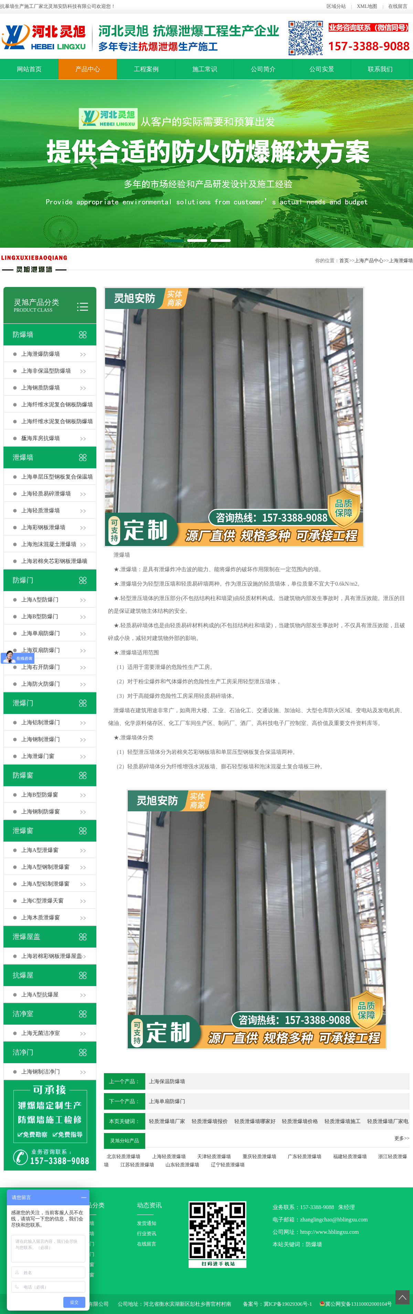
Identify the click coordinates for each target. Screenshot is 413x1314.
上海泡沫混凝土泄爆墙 (48, 544)
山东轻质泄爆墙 (182, 1164)
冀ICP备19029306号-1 (288, 1304)
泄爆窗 (23, 830)
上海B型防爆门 (39, 616)
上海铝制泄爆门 (40, 722)
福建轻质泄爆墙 (350, 1156)
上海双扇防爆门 (40, 650)
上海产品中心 (368, 260)
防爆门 (23, 580)
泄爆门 (23, 703)
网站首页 (29, 69)
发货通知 (146, 1223)
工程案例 (146, 69)
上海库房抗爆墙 (40, 438)
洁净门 (23, 1052)
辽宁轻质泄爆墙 (228, 1164)
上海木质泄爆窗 (40, 917)
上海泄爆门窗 (37, 756)
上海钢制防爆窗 (40, 811)
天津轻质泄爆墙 (214, 1156)
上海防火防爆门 (40, 684)
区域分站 (336, 6)
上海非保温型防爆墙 (46, 371)
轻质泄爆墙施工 (343, 1121)
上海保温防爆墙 (167, 1081)
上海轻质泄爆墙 (40, 510)
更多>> (402, 1138)
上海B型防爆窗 (39, 795)
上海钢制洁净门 (40, 1072)
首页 (344, 260)
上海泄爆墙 (401, 260)
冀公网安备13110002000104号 (358, 1304)
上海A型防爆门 (40, 599)
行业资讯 (146, 1233)
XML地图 (367, 6)
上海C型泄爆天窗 (42, 901)
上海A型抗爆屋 (40, 994)
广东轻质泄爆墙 (304, 1156)
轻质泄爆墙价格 (300, 1121)
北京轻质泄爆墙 (123, 1156)
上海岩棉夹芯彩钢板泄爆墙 (54, 561)
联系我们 (380, 69)
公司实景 (321, 69)
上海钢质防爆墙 (40, 388)
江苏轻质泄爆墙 (137, 1164)
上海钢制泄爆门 (40, 739)
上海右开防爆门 (40, 667)
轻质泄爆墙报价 (210, 1121)
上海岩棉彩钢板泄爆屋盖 (51, 956)
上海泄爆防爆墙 (40, 354)
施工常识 (204, 69)
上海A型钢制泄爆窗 (45, 867)
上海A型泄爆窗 (40, 850)
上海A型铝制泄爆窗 (45, 884)
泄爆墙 (23, 457)
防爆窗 (23, 775)
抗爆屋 (23, 975)
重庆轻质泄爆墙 (259, 1156)
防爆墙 (23, 334)
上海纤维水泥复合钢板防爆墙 (57, 404)
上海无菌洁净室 (40, 1033)
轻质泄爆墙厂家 (167, 1121)
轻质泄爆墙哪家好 (255, 1121)
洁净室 (23, 1013)
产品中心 (87, 69)
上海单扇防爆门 (40, 633)
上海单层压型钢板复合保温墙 (57, 477)
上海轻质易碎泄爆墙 (46, 493)
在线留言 (397, 6)
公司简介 (263, 69)
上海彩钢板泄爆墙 (43, 527)
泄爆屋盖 (26, 936)
